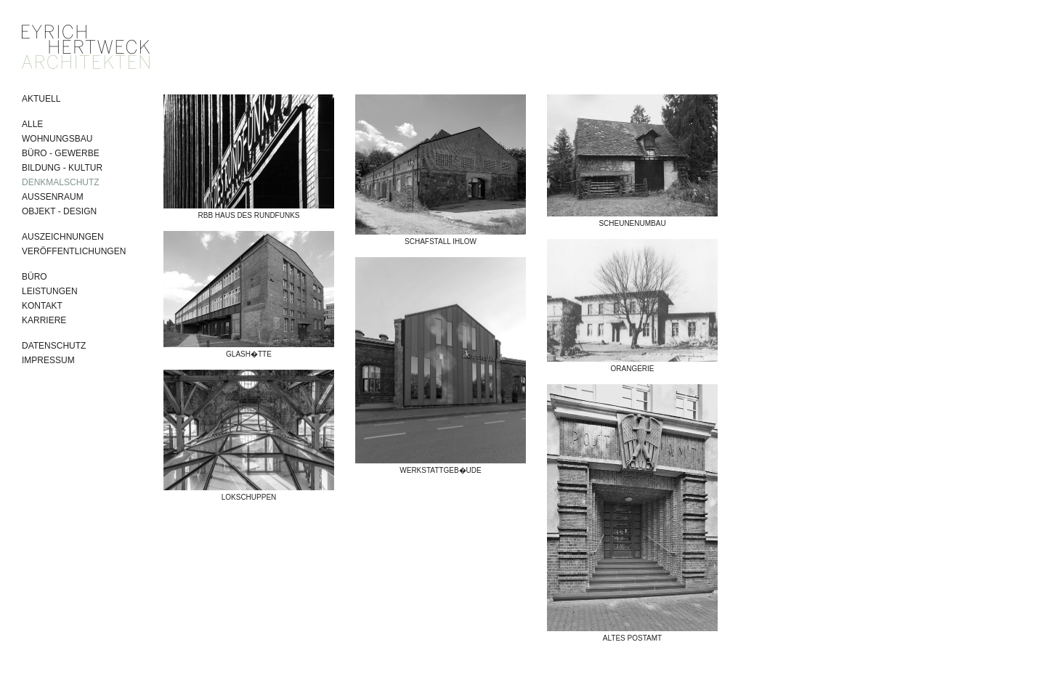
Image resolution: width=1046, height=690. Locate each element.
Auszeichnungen (63, 237)
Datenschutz (54, 346)
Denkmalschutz (61, 182)
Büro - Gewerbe (61, 153)
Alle (32, 124)
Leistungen (50, 291)
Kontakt (42, 306)
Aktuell (41, 99)
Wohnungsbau (57, 139)
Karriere (44, 320)
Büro (34, 277)
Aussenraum (53, 197)
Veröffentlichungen (74, 251)
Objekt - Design (59, 211)
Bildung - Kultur (62, 168)
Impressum (48, 360)
